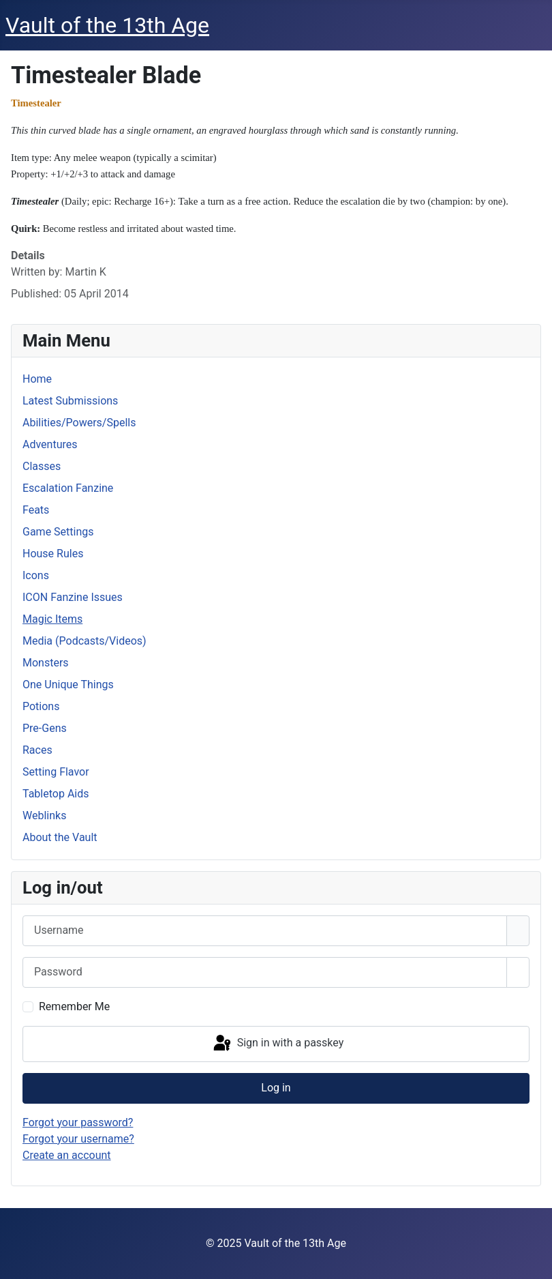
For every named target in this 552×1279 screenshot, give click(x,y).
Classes (41, 466)
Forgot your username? (78, 1138)
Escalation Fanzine (67, 488)
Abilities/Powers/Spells (79, 422)
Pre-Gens (44, 728)
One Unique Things (68, 684)
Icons (35, 575)
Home (37, 378)
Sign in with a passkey (277, 1043)
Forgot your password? (77, 1122)
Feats (35, 509)
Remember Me (74, 1006)
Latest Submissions (70, 400)
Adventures (50, 444)
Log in (275, 1087)
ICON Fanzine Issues (72, 597)
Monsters (45, 662)
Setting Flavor (55, 771)
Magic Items (52, 619)
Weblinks (44, 815)
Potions (40, 706)
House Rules (52, 553)
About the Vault (59, 837)
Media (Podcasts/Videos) (84, 640)
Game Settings (58, 531)
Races (37, 750)
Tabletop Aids (55, 793)
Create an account (66, 1155)
